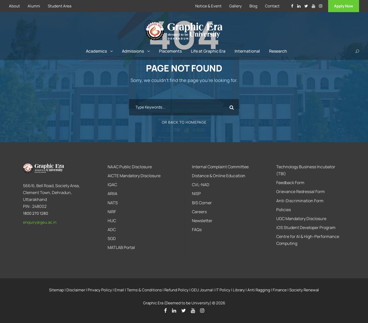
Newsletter (202, 220)
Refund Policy (176, 290)
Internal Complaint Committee (220, 167)
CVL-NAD (200, 184)
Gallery (235, 6)
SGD (112, 238)
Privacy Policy (100, 290)
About (14, 6)
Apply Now (343, 6)
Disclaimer (75, 290)
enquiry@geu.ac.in (39, 222)
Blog (253, 6)
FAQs (197, 229)
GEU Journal (202, 290)
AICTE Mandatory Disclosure (134, 175)
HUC (112, 220)
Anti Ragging (258, 290)
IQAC (112, 184)
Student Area (59, 6)
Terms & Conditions (144, 290)
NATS (113, 203)
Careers (199, 211)
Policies (283, 209)
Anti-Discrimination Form (300, 201)
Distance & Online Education (218, 175)
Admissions (133, 51)
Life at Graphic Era (208, 51)
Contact (272, 6)
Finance (280, 290)
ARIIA (112, 193)
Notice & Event (208, 6)
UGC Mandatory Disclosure (301, 218)
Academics (96, 51)
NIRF (112, 211)
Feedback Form (290, 182)
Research (278, 51)
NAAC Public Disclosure (130, 167)
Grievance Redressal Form (300, 191)
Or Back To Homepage (184, 122)
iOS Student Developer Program (306, 227)
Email (119, 290)
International (247, 51)
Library (239, 290)
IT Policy (222, 290)
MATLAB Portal (121, 247)
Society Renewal (304, 290)
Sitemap (56, 290)
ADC (112, 229)
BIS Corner (202, 203)
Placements (170, 51)
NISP (196, 193)
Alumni (34, 6)
